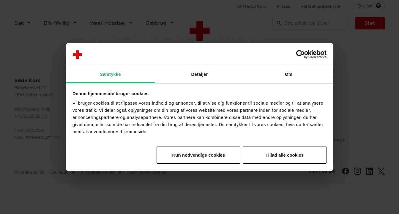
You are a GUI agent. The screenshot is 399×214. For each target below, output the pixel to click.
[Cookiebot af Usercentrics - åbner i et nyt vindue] (301, 54)
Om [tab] (288, 74)
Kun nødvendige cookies (198, 155)
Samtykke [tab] (110, 74)
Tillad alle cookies (285, 155)
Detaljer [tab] (199, 74)
